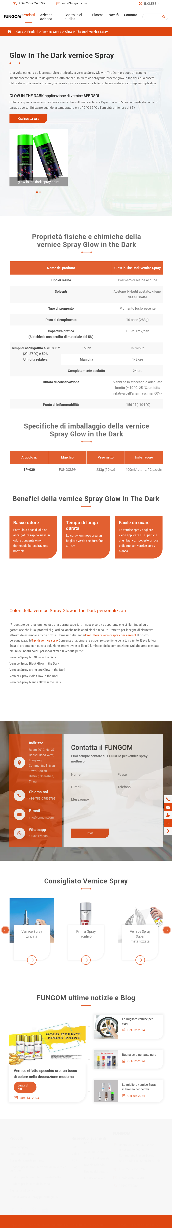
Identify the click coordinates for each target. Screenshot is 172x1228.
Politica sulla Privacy (146, 1224)
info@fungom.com (74, 3)
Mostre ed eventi (95, 1177)
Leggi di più (20, 1087)
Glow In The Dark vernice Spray (86, 32)
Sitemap (121, 1224)
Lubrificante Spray (21, 1153)
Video (75, 1153)
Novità (114, 15)
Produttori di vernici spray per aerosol (110, 635)
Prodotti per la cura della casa (29, 1183)
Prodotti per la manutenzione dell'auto (35, 1176)
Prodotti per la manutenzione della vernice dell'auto (37, 1168)
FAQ (74, 1146)
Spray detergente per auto (26, 1159)
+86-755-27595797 (32, 3)
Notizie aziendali (95, 1164)
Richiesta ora (28, 118)
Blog (74, 1166)
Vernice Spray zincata (31, 936)
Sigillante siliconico (22, 1189)
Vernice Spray (51, 32)
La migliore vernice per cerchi (139, 1021)
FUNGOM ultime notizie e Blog (86, 1000)
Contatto (130, 15)
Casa (19, 32)
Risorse (97, 15)
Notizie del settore (96, 1171)
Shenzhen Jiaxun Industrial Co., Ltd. (51, 1224)
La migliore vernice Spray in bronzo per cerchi (141, 1087)
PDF (74, 1159)
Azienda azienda (46, 17)
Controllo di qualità (73, 17)
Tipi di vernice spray (45, 640)
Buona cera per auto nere (141, 1054)
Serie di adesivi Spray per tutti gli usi (33, 1196)
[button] (37, 192)
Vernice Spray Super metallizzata (140, 939)
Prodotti (29, 15)
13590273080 (36, 836)
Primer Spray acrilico (86, 936)
